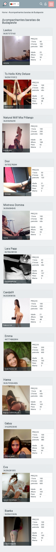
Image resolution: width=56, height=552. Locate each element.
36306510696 (11, 514)
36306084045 (9, 208)
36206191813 (11, 77)
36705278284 (11, 164)
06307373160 (9, 33)
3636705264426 (10, 383)
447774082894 (11, 339)
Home (5, 12)
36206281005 (9, 470)
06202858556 (9, 296)
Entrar (45, 4)
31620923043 (11, 427)
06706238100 (11, 252)
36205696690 (9, 121)
